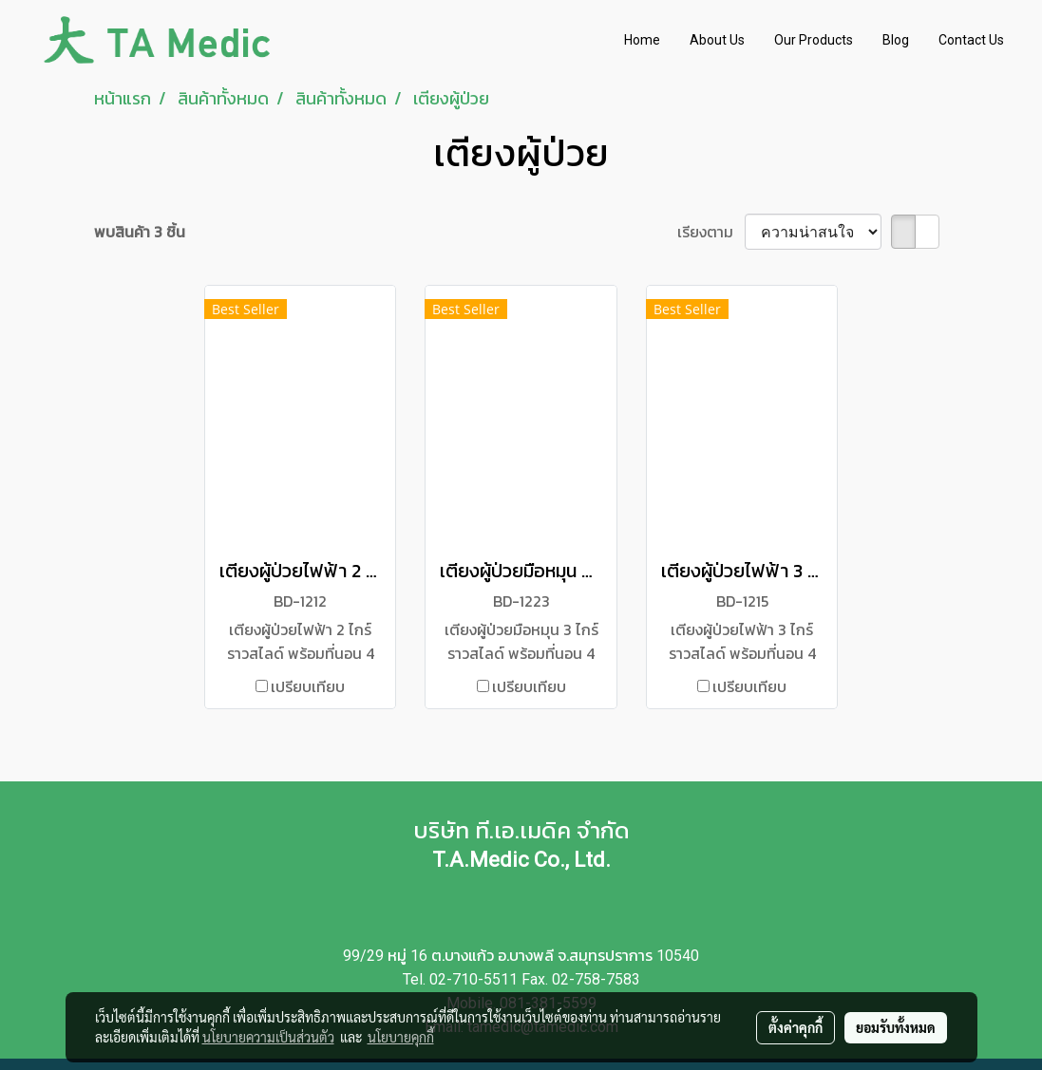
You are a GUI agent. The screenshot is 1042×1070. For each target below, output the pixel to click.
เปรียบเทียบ (308, 686)
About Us (717, 39)
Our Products (813, 39)
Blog (895, 39)
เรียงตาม (711, 231)
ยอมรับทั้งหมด (896, 1027)
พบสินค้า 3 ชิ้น (139, 231)
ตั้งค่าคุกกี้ (795, 1027)
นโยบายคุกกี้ (401, 1036)
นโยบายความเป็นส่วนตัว (268, 1036)
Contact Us (971, 39)
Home (642, 39)
